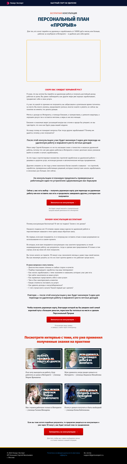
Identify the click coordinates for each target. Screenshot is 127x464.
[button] (44, 359)
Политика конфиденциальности (60, 453)
